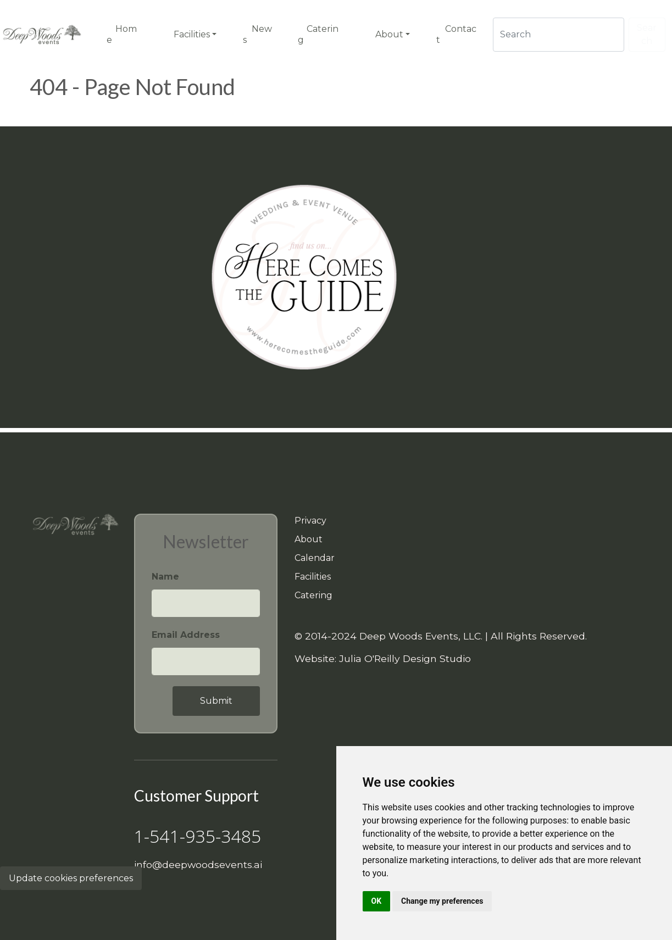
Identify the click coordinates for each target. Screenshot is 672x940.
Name (165, 576)
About (309, 539)
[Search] (558, 35)
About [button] (389, 34)
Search (647, 34)
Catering (313, 595)
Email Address (186, 635)
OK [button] (376, 901)
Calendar (315, 558)
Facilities (313, 576)
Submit (216, 701)
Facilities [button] (192, 34)
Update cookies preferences (71, 878)
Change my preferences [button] (442, 901)
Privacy (310, 520)
